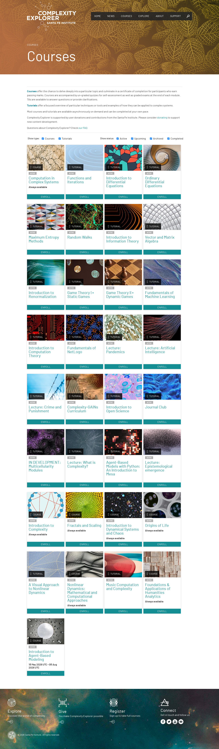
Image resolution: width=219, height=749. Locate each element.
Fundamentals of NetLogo (81, 350)
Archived (158, 138)
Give (63, 712)
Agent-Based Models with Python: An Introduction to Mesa (123, 468)
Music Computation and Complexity (122, 587)
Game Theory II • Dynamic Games (119, 295)
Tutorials (67, 138)
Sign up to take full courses (125, 716)
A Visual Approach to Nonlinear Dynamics (44, 589)
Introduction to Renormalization (42, 295)
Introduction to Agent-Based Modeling (41, 656)
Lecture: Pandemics (115, 350)
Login (200, 3)
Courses (126, 16)
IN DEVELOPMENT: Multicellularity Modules (45, 466)
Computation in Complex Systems (44, 180)
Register (211, 3)
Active (123, 138)
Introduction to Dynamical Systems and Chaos (122, 529)
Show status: (107, 138)
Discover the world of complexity (26, 716)
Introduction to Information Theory (122, 239)
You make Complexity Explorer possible (81, 716)
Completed (177, 138)
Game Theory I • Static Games (80, 295)
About (160, 16)
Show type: (33, 138)
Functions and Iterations (79, 180)
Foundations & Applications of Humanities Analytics (157, 591)
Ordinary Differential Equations (154, 182)
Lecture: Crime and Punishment (45, 409)
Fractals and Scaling (84, 526)
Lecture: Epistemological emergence (158, 466)
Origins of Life (157, 526)
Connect (168, 710)
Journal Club (155, 407)
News (110, 16)
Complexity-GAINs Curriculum (82, 409)
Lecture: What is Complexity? (81, 464)
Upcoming (140, 138)
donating (162, 117)
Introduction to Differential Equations (118, 182)
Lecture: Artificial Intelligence (160, 350)
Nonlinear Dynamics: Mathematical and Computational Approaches (82, 592)
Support (175, 16)
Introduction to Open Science (118, 409)
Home (97, 16)
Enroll (45, 196)
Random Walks (79, 237)
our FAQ (83, 128)
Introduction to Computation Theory (41, 352)
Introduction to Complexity (41, 527)
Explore (143, 16)
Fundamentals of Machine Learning (160, 295)
